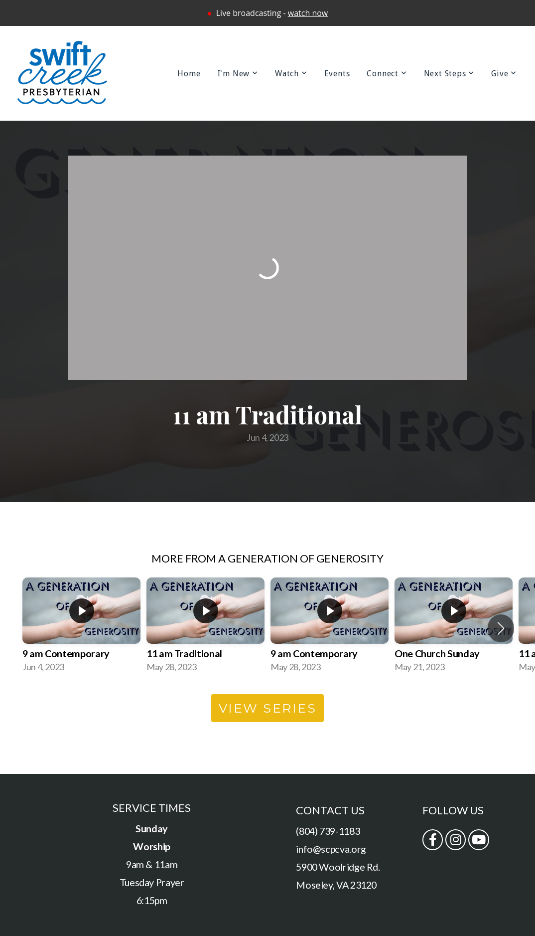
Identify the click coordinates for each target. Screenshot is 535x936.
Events (337, 73)
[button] (501, 628)
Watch (291, 73)
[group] (81, 628)
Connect (386, 73)
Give (504, 73)
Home (188, 73)
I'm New (238, 73)
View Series (268, 708)
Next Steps (449, 73)
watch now (308, 12)
